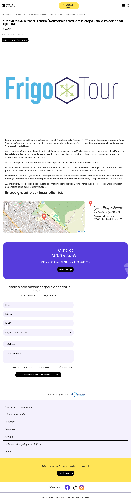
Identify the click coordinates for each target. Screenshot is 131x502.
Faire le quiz (64, 473)
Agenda (9, 436)
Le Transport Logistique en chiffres (23, 444)
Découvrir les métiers (16, 414)
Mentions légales (48, 497)
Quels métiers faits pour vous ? (68, 5)
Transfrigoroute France (68, 140)
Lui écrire (65, 269)
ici (60, 192)
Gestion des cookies (82, 497)
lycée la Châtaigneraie (44, 175)
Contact (9, 451)
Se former (10, 422)
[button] (44, 217)
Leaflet (81, 232)
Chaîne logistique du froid (40, 140)
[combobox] (38, 332)
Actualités (10, 429)
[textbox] (38, 332)
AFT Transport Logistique (94, 140)
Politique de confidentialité (65, 497)
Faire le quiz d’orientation (18, 407)
